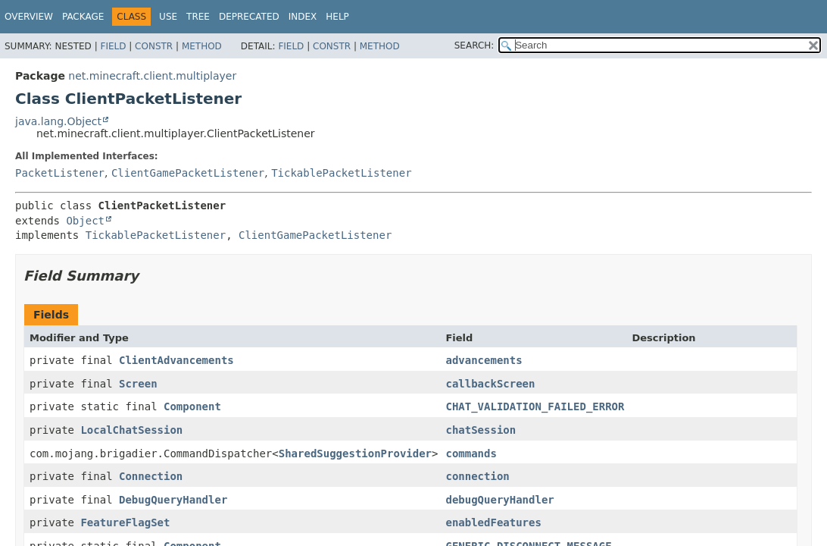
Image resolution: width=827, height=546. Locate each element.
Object (85, 221)
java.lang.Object (58, 121)
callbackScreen (490, 384)
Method (202, 46)
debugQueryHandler (499, 500)
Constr (154, 46)
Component (192, 406)
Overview (29, 16)
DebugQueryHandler (173, 500)
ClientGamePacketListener (187, 173)
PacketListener (60, 173)
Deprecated (249, 16)
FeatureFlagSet (125, 522)
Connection (151, 476)
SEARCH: (474, 45)
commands (470, 453)
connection (477, 476)
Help (337, 16)
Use (168, 16)
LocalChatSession (131, 430)
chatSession (480, 430)
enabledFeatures (493, 522)
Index (303, 16)
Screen (138, 384)
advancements (483, 360)
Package (83, 16)
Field (113, 46)
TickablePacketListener (341, 173)
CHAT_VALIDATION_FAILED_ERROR (534, 406)
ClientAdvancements (176, 360)
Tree (198, 16)
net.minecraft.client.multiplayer (152, 76)
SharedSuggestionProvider (355, 453)
